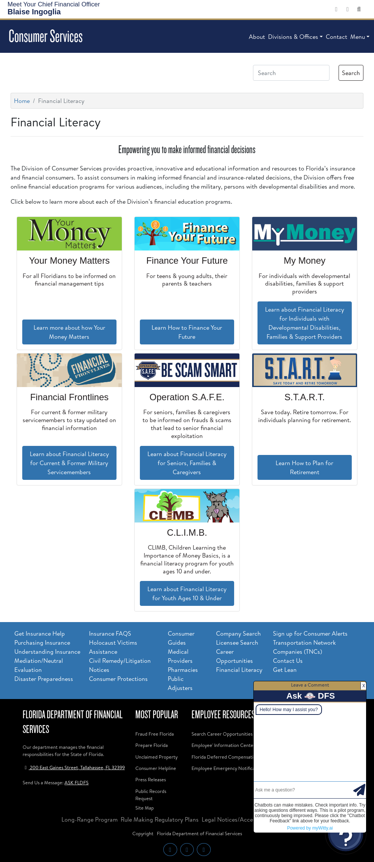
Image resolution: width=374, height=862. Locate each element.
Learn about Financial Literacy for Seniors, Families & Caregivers (187, 463)
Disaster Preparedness (43, 679)
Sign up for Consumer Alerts (310, 633)
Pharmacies (183, 669)
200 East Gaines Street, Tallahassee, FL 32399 (74, 767)
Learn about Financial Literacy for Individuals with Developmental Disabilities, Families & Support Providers (304, 323)
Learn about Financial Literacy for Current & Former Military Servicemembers (69, 463)
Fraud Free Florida (154, 733)
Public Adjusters (180, 683)
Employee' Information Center (223, 745)
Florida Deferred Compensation (225, 756)
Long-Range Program (89, 819)
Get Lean (285, 669)
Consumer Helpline (155, 768)
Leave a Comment (310, 684)
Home (22, 101)
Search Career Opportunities (222, 733)
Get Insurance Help (39, 633)
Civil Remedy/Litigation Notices (120, 665)
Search (351, 73)
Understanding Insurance (47, 651)
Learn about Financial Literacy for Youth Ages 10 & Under (187, 593)
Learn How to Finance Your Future (187, 332)
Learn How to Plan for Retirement (304, 467)
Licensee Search (237, 642)
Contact (336, 36)
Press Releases (150, 779)
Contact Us (288, 660)
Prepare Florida (151, 745)
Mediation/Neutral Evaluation (38, 665)
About (257, 36)
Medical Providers (180, 656)
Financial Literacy (239, 669)
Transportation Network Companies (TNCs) (304, 647)
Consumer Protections (118, 679)
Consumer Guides (181, 638)
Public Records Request (150, 795)
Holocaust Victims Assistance (113, 647)
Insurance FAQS (110, 633)
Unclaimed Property (156, 756)
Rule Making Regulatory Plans (160, 819)
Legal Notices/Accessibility (237, 819)
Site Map (144, 807)
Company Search (238, 633)
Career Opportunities (234, 656)
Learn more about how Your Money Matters (69, 332)
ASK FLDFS (76, 782)
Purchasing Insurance (42, 642)
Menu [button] (357, 36)
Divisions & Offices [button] (293, 36)
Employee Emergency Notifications (228, 768)
